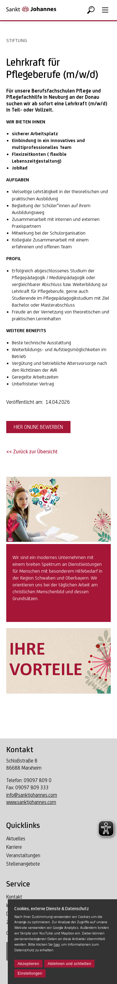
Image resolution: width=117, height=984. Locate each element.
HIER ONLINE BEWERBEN (38, 427)
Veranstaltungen (23, 855)
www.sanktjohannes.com (31, 802)
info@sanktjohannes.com (31, 795)
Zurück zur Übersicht (35, 452)
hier (57, 944)
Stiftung (16, 40)
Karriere (14, 847)
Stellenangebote (23, 864)
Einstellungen (30, 973)
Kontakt (14, 897)
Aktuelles (15, 838)
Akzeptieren (28, 964)
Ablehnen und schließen (69, 964)
